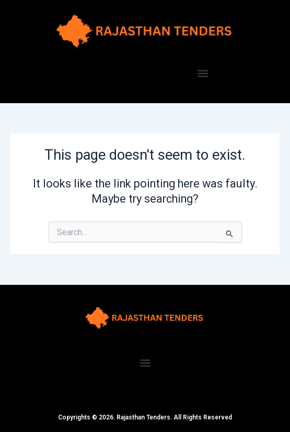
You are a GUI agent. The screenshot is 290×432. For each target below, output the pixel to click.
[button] (202, 73)
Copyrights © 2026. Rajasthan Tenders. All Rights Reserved (145, 417)
